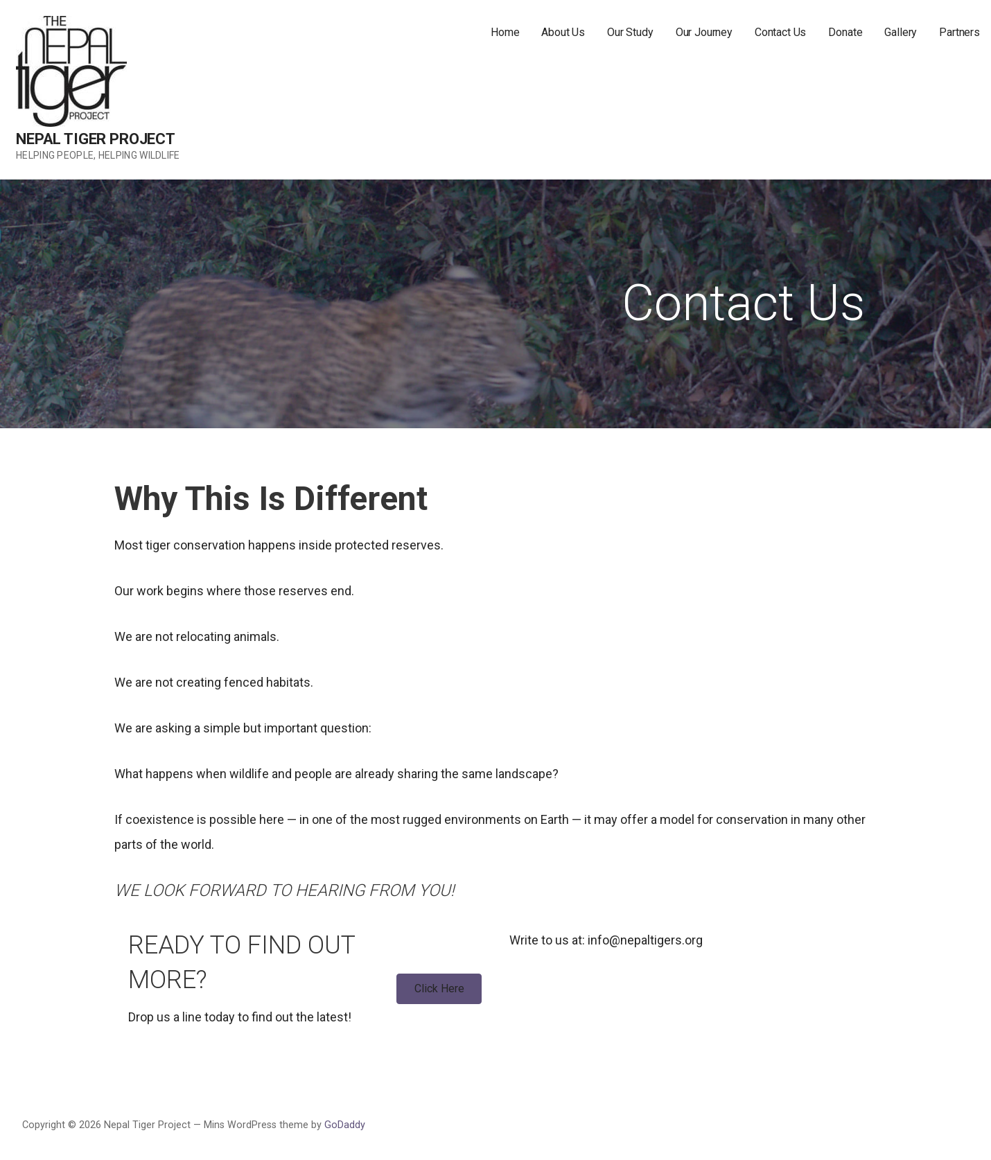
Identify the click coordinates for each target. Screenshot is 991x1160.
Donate (845, 32)
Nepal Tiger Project (95, 139)
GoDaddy (344, 1125)
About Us (563, 32)
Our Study (630, 32)
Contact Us (780, 32)
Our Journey (704, 32)
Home (505, 32)
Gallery (900, 32)
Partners (959, 32)
